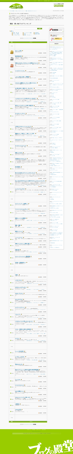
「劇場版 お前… (29, 283)
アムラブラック (53, 118)
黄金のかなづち (19, 364)
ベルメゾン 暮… (36, 317)
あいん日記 (53, 73)
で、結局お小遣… (30, 93)
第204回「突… (43, 185)
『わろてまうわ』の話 (56, 184)
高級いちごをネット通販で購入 (22, 243)
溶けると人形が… (30, 324)
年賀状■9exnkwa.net (20, 158)
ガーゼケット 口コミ (20, 113)
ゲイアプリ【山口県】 (56, 117)
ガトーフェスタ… (36, 283)
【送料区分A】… (43, 227)
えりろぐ (17, 338)
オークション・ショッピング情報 (56, 223)
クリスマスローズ (19, 385)
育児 (25, 33)
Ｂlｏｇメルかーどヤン (55, 111)
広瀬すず (53, 143)
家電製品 (37, 32)
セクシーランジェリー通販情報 (22, 256)
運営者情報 (44, 429)
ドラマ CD (53, 155)
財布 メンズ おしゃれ (56, 237)
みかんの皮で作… (37, 324)
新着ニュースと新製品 (20, 218)
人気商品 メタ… (43, 101)
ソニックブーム (55, 229)
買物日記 (52, 152)
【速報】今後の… (37, 108)
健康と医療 (37, 33)
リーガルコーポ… (37, 213)
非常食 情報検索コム (20, 262)
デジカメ (52, 182)
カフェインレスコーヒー (56, 146)
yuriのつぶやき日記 (54, 227)
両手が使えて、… (30, 289)
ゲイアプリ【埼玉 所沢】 (57, 127)
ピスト (52, 100)
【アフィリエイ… (37, 93)
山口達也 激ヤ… (44, 340)
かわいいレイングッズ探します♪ (23, 397)
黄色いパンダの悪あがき (55, 247)
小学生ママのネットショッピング (23, 126)
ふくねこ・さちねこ (20, 356)
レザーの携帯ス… (30, 233)
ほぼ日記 (52, 93)
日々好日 (52, 81)
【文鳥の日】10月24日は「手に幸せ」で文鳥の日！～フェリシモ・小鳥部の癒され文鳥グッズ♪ (56, 159)
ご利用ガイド (29, 429)
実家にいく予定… (37, 185)
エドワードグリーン (20, 307)
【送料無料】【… (36, 101)
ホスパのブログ (19, 299)
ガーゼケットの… (30, 115)
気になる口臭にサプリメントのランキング (25, 172)
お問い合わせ (38, 429)
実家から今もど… (30, 185)
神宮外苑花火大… (30, 340)
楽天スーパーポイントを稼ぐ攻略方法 (24, 105)
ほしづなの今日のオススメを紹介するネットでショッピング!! (30, 180)
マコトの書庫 (53, 55)
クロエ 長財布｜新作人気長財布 (23, 329)
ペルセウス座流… (37, 340)
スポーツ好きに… (37, 289)
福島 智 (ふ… (43, 135)
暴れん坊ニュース (54, 220)
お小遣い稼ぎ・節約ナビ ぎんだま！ (24, 88)
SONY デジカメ (19, 293)
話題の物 (17, 249)
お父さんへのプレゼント (21, 287)
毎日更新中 (18, 166)
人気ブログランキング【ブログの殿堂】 (36, 433)
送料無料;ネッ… (29, 101)
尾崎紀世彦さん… (30, 302)
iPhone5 (52, 125)
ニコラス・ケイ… (37, 220)
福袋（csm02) (19, 152)
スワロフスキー (36, 233)
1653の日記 (18, 409)
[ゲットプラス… (36, 227)
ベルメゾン (18, 314)
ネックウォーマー (54, 128)
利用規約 (33, 429)
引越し (16, 274)
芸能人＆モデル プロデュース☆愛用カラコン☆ (26, 63)
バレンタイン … (43, 317)
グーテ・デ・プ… (43, 283)
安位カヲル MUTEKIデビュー (57, 89)
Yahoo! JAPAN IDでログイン (57, 40)
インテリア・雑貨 (28, 32)
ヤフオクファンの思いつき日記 (56, 203)
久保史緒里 (54, 72)
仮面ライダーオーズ (54, 107)
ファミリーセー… (30, 213)
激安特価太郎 (18, 56)
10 (32, 38)
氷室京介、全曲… (30, 220)
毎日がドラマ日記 (54, 230)
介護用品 (17, 404)
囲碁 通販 (18, 225)
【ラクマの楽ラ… (30, 108)
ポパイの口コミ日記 (54, 212)
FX (33, 431)
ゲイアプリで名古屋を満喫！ (57, 181)
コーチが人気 (42, 233)
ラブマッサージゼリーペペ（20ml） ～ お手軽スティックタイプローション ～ (56, 84)
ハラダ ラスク (18, 280)
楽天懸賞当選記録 (54, 70)
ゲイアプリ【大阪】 (55, 124)
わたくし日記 (18, 50)
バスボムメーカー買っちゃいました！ (24, 321)
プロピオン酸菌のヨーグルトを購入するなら (25, 82)
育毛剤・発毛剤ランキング (55, 165)
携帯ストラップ (19, 231)
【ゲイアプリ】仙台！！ (56, 154)
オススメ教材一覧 (55, 219)
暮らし (12, 31)
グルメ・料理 (16, 33)
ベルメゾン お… (29, 317)
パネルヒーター (55, 92)
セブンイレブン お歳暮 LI (21, 203)
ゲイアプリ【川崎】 (55, 134)
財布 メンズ (53, 238)
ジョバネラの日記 (54, 190)
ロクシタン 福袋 (55, 222)
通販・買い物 (16, 32)
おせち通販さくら (19, 391)
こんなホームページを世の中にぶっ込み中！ (25, 98)
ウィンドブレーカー (54, 135)
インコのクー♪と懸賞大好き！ (56, 161)
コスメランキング (37, 431)
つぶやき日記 (53, 97)
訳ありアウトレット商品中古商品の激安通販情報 (27, 369)
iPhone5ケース (19, 139)
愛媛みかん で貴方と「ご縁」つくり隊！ (25, 133)
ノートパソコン (19, 237)
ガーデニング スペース (20, 145)
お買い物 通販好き (54, 147)
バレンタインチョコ (55, 80)
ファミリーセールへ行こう (21, 209)
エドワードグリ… (30, 309)
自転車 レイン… (36, 135)
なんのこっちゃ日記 (54, 90)
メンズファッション (20, 70)
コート (52, 115)
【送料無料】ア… (30, 227)
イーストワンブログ (20, 188)
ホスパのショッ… (37, 302)
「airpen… (43, 289)
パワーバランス (53, 194)
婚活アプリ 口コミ (55, 189)
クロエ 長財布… (30, 333)
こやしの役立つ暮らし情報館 (22, 76)
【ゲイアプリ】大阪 (55, 106)
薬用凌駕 (52, 199)
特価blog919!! (53, 174)
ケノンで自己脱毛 (19, 351)
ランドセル (18, 379)
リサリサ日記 (53, 144)
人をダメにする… (30, 135)
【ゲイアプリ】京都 (55, 99)
